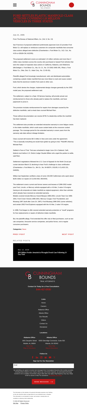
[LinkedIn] (37, 357)
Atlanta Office (43, 313)
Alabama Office (43, 310)
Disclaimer (43, 327)
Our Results (43, 317)
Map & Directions (29, 348)
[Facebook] (33, 357)
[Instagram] (41, 357)
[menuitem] (15, 403)
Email (15, 365)
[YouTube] (50, 357)
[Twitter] (54, 357)
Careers (43, 306)
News (24, 229)
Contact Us (43, 323)
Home (43, 303)
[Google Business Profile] (46, 357)
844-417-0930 (43, 289)
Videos (43, 320)
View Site (29, 346)
